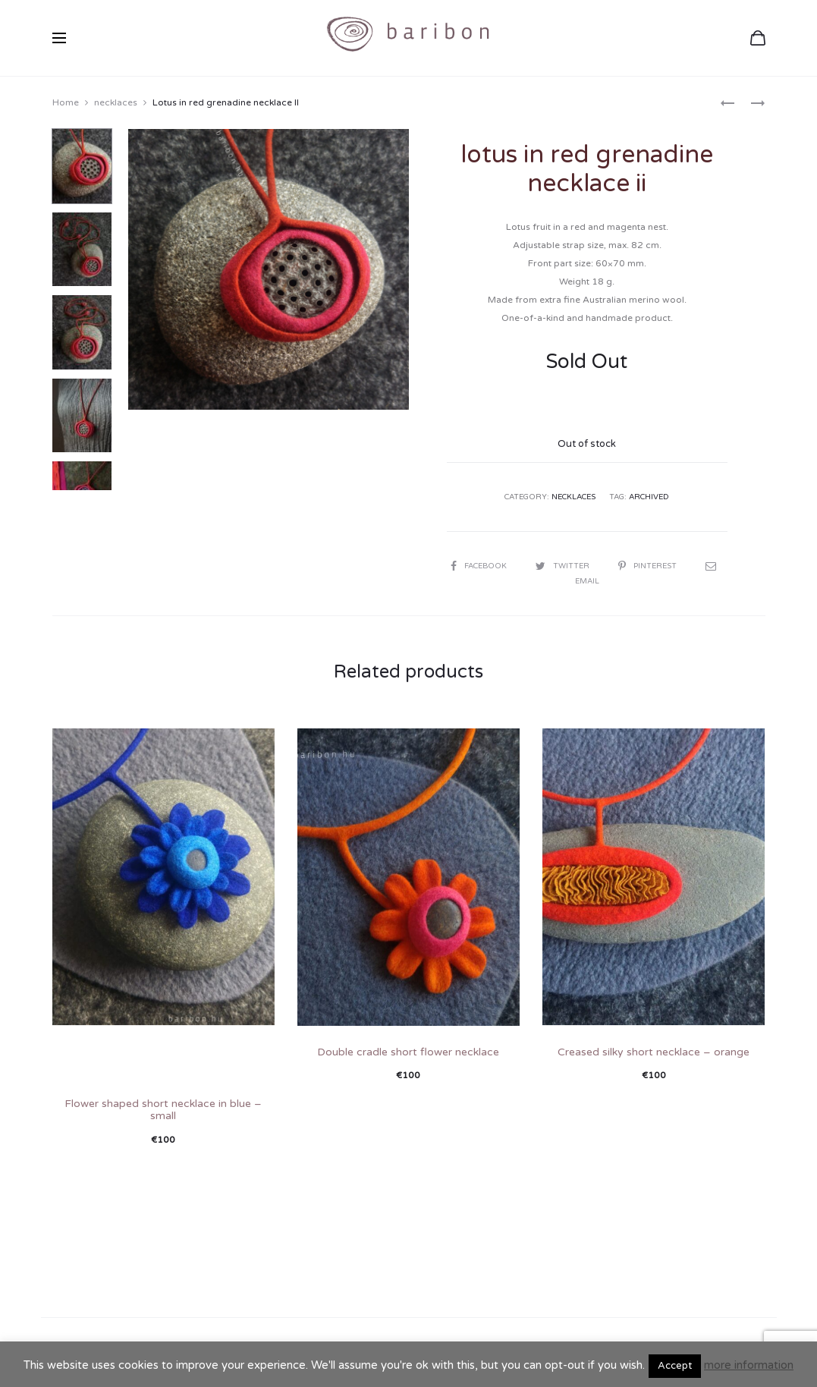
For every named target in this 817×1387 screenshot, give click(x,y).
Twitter (564, 566)
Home (65, 102)
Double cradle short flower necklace (408, 1052)
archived (649, 497)
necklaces (115, 102)
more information (748, 1365)
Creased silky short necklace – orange (653, 1052)
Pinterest (648, 566)
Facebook (480, 566)
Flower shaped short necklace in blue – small (163, 1110)
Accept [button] (675, 1366)
